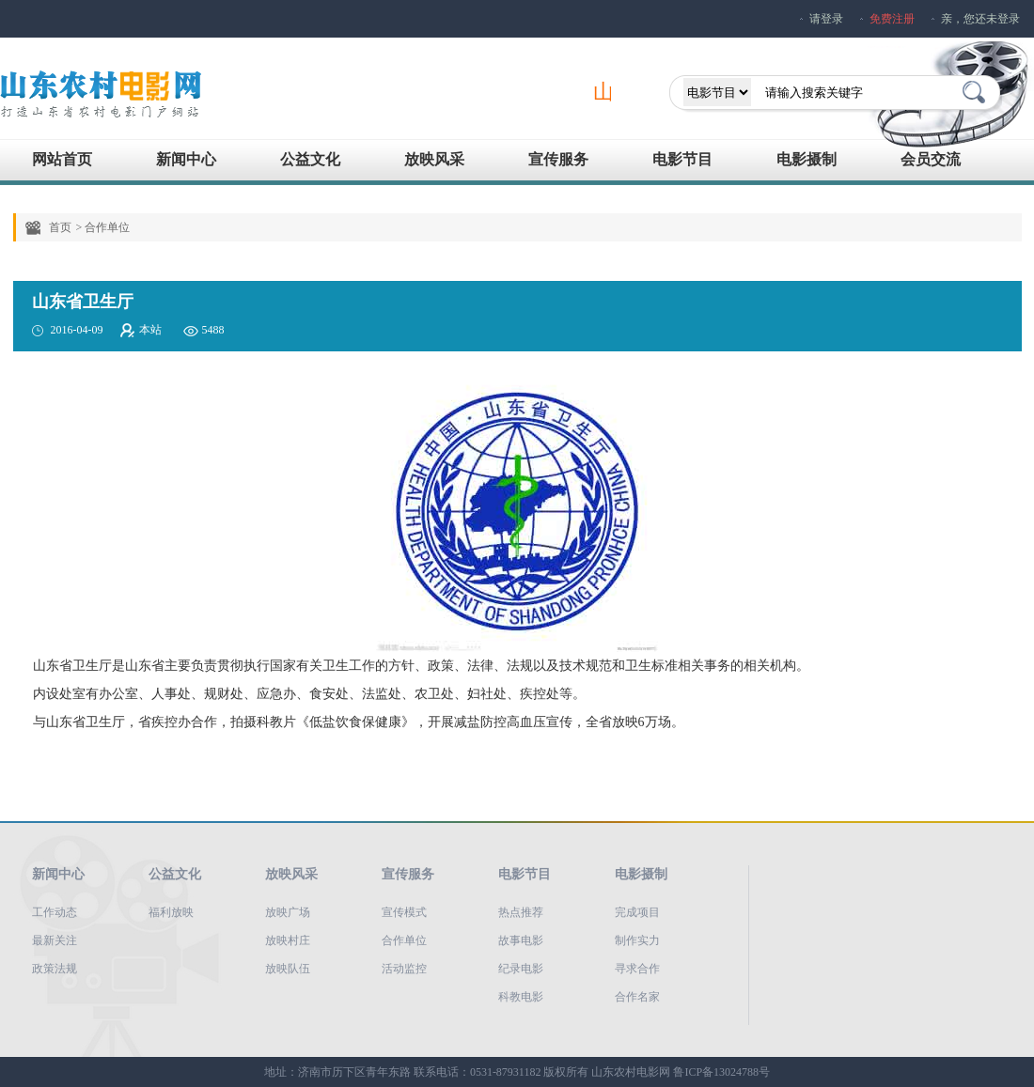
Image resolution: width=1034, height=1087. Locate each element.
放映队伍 (287, 968)
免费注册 (892, 18)
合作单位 (404, 940)
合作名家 (637, 996)
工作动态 (54, 912)
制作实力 (637, 940)
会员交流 (931, 159)
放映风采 (434, 159)
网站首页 (62, 159)
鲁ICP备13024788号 (721, 1072)
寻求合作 (637, 968)
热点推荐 (520, 912)
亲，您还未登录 (980, 18)
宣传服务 (558, 159)
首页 (60, 227)
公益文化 (310, 159)
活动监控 (404, 968)
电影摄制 (806, 159)
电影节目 (682, 159)
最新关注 (54, 940)
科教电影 (520, 996)
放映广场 (287, 912)
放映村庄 (287, 940)
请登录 (826, 18)
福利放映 (171, 912)
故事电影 (520, 940)
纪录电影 (520, 968)
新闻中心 (186, 159)
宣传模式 (404, 912)
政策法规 (54, 968)
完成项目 (637, 912)
